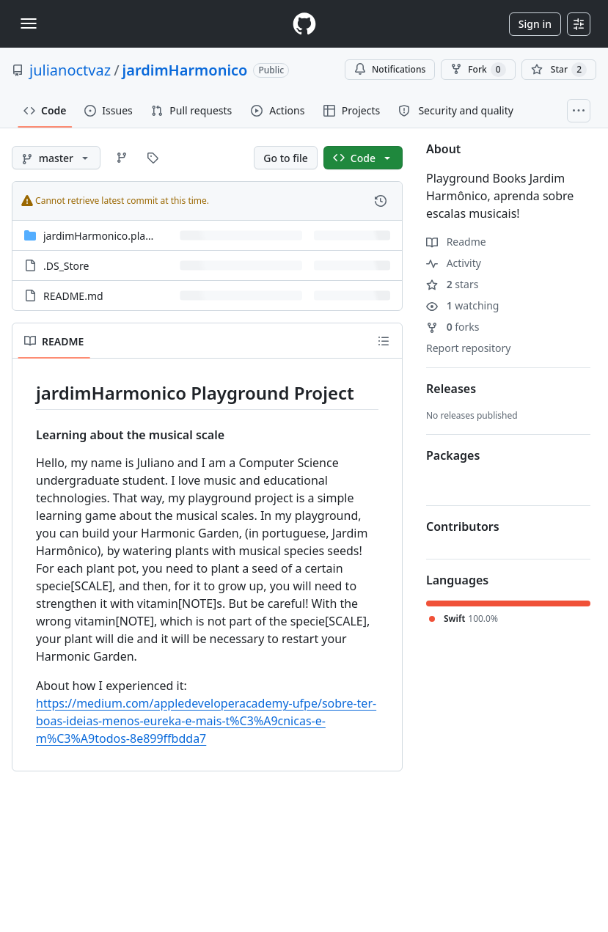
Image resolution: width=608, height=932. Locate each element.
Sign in (535, 24)
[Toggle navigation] (29, 23)
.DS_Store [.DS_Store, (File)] (66, 266)
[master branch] (56, 157)
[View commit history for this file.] (380, 201)
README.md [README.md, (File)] (73, 296)
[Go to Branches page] (121, 157)
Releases (451, 389)
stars (452, 284)
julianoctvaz (70, 70)
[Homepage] (304, 24)
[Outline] (383, 341)
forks (453, 327)
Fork (477, 69)
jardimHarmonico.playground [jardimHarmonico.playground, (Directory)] (114, 236)
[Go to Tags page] (152, 157)
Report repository (468, 348)
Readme (456, 242)
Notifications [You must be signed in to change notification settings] (389, 69)
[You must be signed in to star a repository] (558, 69)
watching (462, 305)
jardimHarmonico (185, 70)
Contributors (462, 526)
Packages (453, 455)
